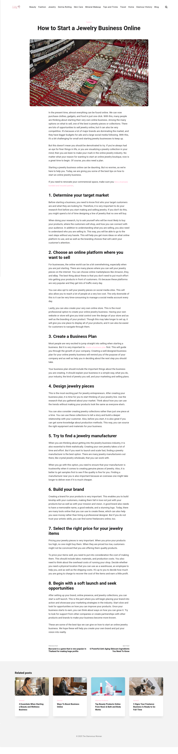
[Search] (166, 7)
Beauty (32, 7)
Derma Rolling (65, 7)
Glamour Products (102, 707)
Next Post (109, 650)
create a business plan (97, 347)
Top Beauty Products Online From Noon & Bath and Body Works (106, 713)
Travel (123, 7)
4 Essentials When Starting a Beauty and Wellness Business (30, 713)
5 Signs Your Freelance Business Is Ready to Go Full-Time (145, 713)
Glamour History (144, 7)
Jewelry (52, 7)
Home (131, 7)
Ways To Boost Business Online (69, 712)
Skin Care (78, 7)
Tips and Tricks (110, 7)
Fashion (42, 7)
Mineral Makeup (93, 7)
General (22, 707)
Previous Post (69, 651)
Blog (156, 7)
